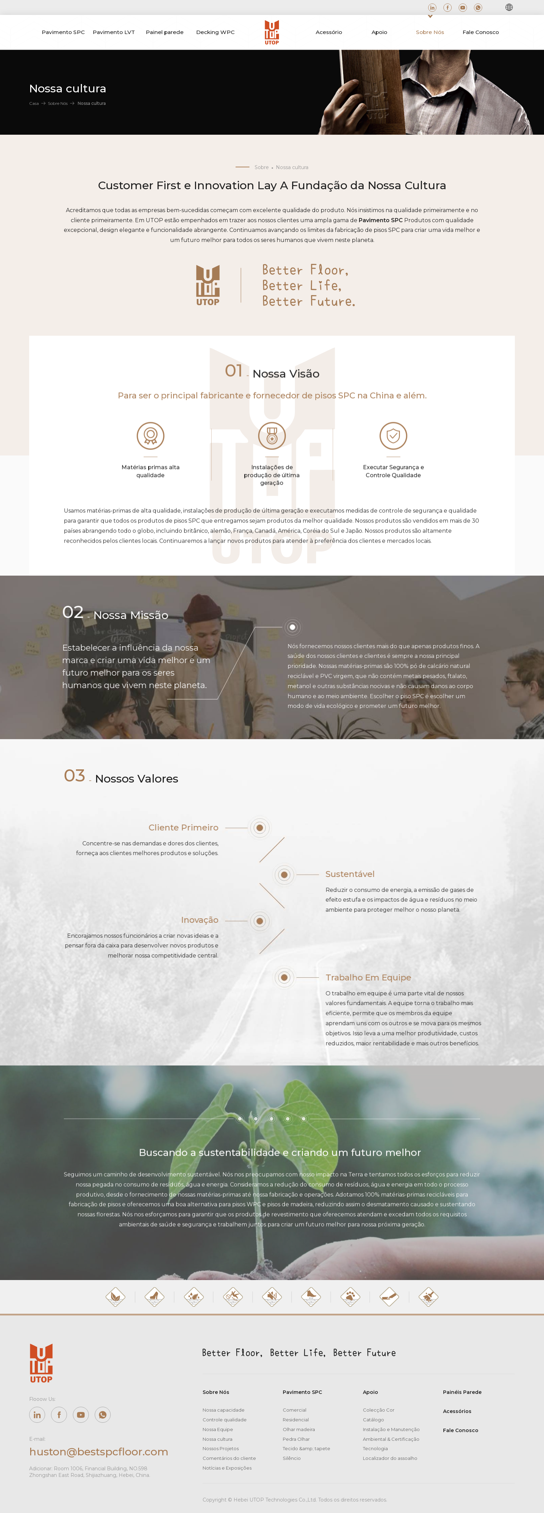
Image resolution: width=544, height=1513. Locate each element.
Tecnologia (375, 1448)
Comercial (294, 1410)
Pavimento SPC (302, 1392)
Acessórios (457, 1411)
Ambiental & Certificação (391, 1439)
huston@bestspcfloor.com (98, 1451)
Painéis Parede (462, 1392)
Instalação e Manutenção (391, 1429)
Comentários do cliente (229, 1458)
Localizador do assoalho (390, 1458)
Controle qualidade (225, 1419)
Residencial (296, 1419)
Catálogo (373, 1419)
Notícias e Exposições (227, 1468)
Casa (34, 103)
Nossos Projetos (221, 1448)
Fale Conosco (460, 1430)
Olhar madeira (299, 1429)
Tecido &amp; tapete (306, 1448)
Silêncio (292, 1458)
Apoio (370, 1392)
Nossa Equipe (218, 1429)
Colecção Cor (378, 1410)
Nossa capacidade (224, 1410)
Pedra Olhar (296, 1439)
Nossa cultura (217, 1439)
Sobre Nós (58, 103)
